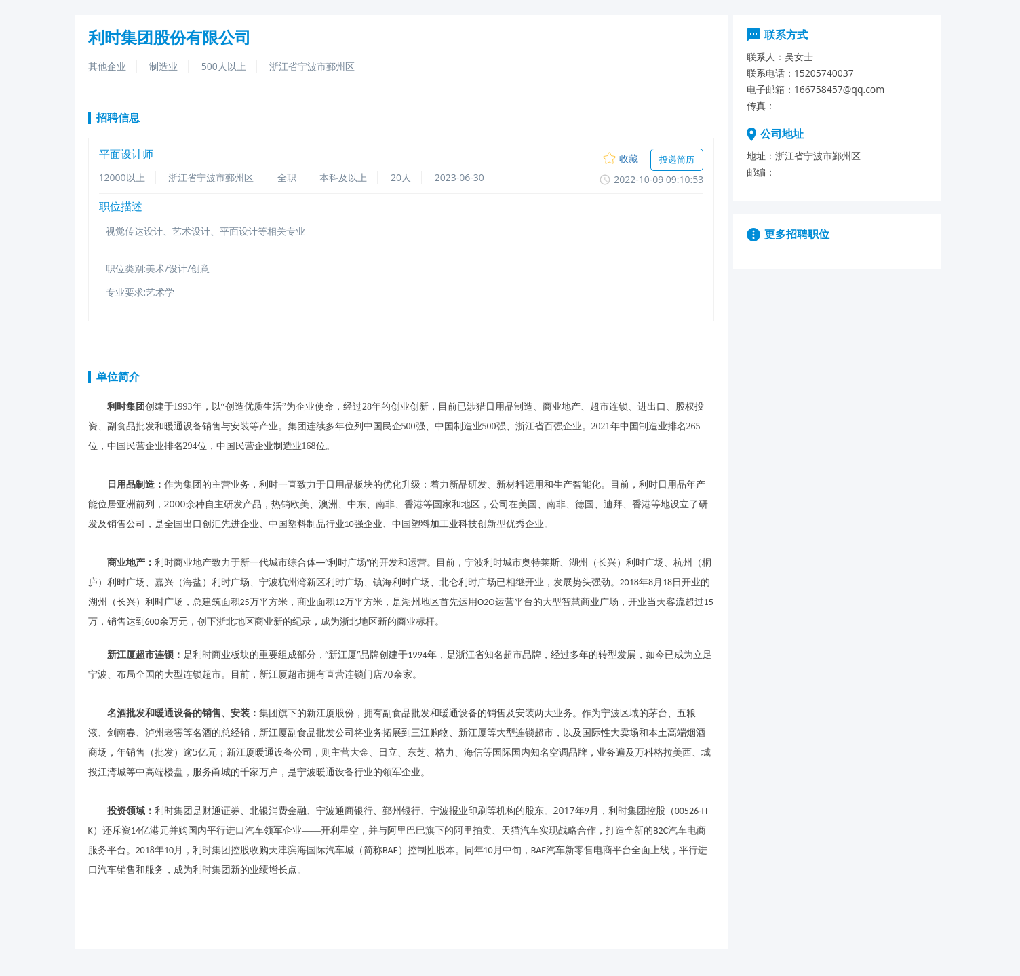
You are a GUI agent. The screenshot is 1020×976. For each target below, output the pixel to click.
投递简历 (676, 159)
